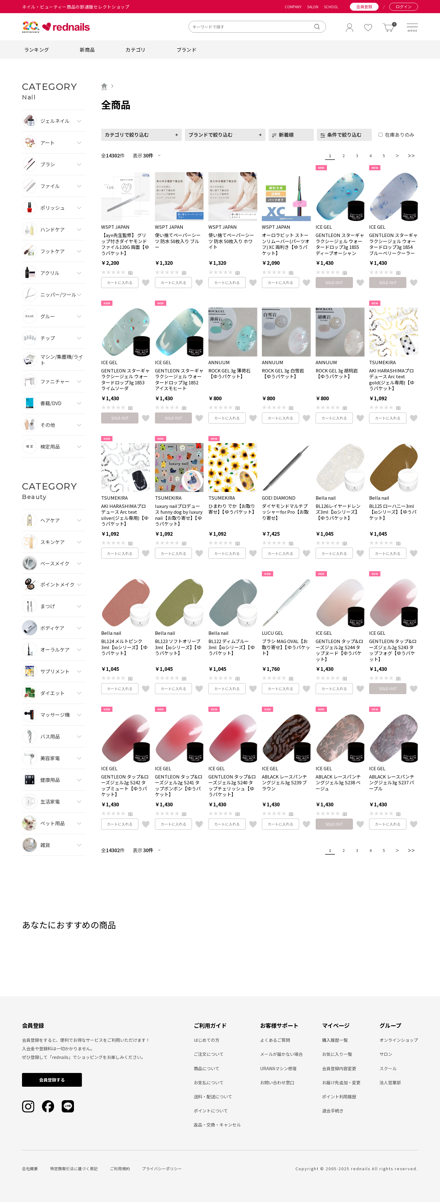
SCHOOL (331, 7)
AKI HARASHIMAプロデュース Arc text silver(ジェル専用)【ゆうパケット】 (124, 515)
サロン (386, 1054)
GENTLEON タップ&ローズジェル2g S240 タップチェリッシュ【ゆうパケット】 (232, 785)
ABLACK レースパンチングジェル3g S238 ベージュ (338, 783)
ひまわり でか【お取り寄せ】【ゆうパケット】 (232, 509)
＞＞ (410, 155)
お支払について (209, 1082)
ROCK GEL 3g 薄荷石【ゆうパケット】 (229, 373)
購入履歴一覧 (335, 1040)
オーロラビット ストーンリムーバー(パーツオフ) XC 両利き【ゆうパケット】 (286, 244)
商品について (206, 1068)
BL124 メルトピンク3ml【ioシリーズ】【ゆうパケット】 (124, 647)
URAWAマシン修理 (278, 1068)
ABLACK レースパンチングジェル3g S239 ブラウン (284, 783)
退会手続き (332, 1111)
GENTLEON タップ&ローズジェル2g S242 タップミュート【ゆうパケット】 (124, 785)
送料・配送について (213, 1096)
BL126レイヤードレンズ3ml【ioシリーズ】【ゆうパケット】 (338, 512)
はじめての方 (206, 1040)
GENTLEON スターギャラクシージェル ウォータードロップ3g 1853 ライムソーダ (125, 379)
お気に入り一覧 (337, 1054)
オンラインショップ (399, 1040)
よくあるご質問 (275, 1040)
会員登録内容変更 (339, 1068)
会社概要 (30, 1168)
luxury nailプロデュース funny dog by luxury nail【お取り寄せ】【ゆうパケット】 (179, 515)
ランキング (36, 49)
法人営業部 (390, 1082)
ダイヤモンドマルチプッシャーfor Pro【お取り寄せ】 (285, 512)
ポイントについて (211, 1111)
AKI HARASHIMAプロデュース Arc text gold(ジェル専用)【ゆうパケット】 (391, 379)
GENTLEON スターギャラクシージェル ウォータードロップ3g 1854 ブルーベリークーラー (393, 244)
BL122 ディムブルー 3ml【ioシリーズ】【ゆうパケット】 (231, 647)
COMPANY (293, 7)
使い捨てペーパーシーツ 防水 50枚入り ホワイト (231, 241)
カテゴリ (135, 49)
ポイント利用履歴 (339, 1096)
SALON (312, 7)
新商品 (87, 49)
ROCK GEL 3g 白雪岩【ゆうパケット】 (283, 373)
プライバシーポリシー (162, 1168)
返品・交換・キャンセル (217, 1125)
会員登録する (52, 1080)
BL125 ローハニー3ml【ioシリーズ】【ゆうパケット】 (392, 512)
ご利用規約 (120, 1168)
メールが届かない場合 (281, 1054)
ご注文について (209, 1054)
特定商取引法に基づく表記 (74, 1168)
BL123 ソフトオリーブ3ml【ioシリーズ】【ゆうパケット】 (178, 647)
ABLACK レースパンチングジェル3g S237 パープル (391, 783)
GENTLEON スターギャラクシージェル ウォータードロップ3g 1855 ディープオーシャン (340, 244)
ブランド (186, 49)
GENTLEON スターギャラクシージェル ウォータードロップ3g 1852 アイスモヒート (179, 379)
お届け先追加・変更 (341, 1082)
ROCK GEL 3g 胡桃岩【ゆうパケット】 (337, 373)
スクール (388, 1068)
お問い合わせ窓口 (277, 1082)
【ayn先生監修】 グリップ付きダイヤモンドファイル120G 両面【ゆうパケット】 (125, 244)
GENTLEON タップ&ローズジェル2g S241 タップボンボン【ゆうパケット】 (178, 785)
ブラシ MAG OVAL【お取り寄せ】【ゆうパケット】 (286, 647)
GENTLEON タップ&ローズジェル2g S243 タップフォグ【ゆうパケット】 (392, 650)
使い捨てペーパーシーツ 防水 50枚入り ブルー (178, 241)
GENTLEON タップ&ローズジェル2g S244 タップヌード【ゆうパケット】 (339, 650)
